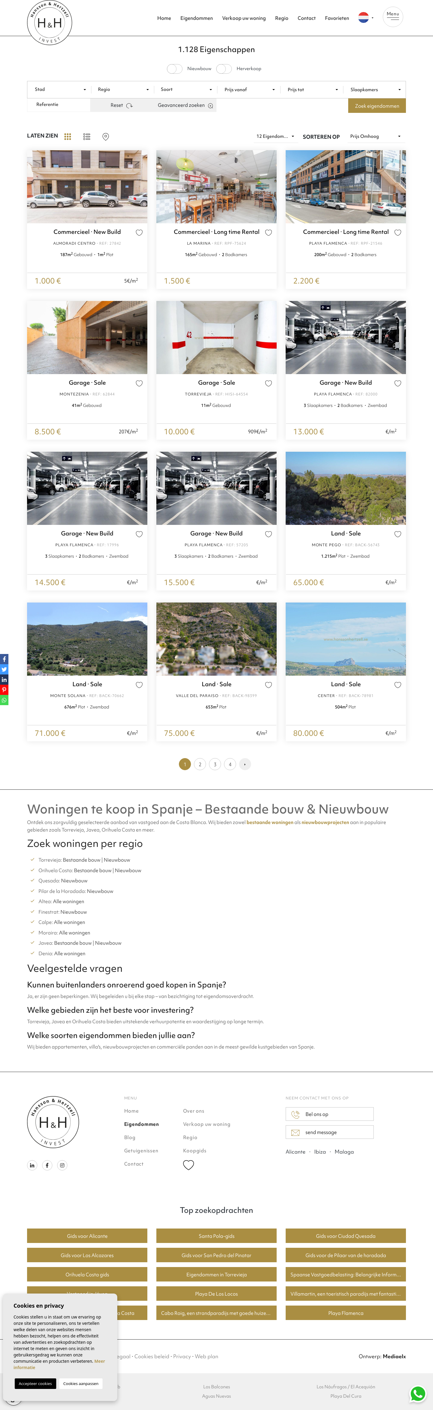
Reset (122, 105)
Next (141, 186)
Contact (307, 18)
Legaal (122, 1356)
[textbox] (63, 89)
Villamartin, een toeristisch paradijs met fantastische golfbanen (348, 1294)
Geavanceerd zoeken (185, 105)
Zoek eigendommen (377, 106)
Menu (393, 15)
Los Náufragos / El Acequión (346, 1387)
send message (314, 1132)
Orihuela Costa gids (87, 1274)
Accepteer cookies (35, 1383)
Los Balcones (216, 1387)
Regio (281, 18)
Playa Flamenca (346, 1313)
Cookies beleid (151, 1356)
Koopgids (195, 1150)
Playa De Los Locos (216, 1294)
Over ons (193, 1111)
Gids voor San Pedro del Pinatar (216, 1255)
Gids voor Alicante (87, 1236)
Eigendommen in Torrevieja (216, 1274)
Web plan (206, 1356)
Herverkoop (249, 69)
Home (164, 18)
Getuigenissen (141, 1150)
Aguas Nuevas (216, 1396)
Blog (130, 1137)
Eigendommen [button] (196, 18)
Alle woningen (68, 901)
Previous (33, 186)
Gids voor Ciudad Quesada (346, 1236)
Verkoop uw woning (244, 18)
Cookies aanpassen (81, 1383)
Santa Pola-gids (217, 1236)
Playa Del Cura (345, 1396)
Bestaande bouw (81, 860)
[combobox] (62, 89)
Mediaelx (394, 1356)
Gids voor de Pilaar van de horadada (346, 1255)
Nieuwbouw (199, 69)
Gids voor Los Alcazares (87, 1255)
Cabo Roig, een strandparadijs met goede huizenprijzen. (219, 1313)
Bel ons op (309, 1115)
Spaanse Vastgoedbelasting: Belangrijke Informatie (347, 1274)
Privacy (182, 1356)
